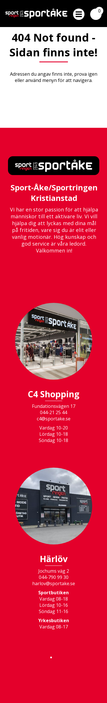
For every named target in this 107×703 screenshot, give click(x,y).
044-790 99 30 (53, 577)
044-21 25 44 (53, 412)
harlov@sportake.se (53, 583)
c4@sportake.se (53, 419)
